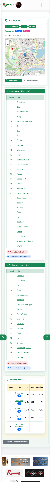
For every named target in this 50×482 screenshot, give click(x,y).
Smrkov (20, 309)
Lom (18, 217)
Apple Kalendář (31, 80)
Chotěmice (21, 102)
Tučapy (20, 174)
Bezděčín (20, 222)
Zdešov (20, 328)
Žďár (19, 131)
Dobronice (21, 236)
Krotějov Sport (22, 227)
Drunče (20, 126)
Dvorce (20, 285)
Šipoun (19, 231)
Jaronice (20, 155)
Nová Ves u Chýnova (25, 241)
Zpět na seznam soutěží (16, 442)
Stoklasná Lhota (23, 111)
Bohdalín (20, 207)
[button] (25, 55)
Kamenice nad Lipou (24, 121)
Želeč (19, 212)
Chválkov (20, 324)
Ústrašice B (21, 179)
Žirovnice (20, 140)
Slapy (19, 116)
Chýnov (20, 246)
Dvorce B (20, 319)
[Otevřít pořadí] (46, 337)
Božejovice (21, 203)
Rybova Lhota (22, 188)
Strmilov (20, 169)
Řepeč (19, 135)
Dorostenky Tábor (24, 347)
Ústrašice (20, 276)
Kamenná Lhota (23, 193)
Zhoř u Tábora (22, 164)
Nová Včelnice (22, 295)
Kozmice (20, 145)
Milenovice (21, 150)
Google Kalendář (13, 80)
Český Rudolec (22, 198)
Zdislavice (21, 107)
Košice (19, 183)
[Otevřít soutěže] (3, 337)
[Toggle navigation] (44, 5)
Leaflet (30, 75)
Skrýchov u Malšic (23, 159)
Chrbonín (20, 343)
